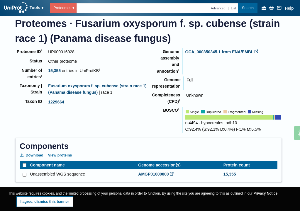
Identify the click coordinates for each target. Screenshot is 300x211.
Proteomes (62, 8)
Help (289, 8)
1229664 (56, 102)
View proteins (60, 155)
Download (31, 155)
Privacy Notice (265, 193)
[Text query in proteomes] (157, 8)
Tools (35, 7)
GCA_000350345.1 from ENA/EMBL (221, 52)
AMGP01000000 (155, 174)
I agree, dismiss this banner (45, 202)
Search (248, 8)
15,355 (54, 70)
